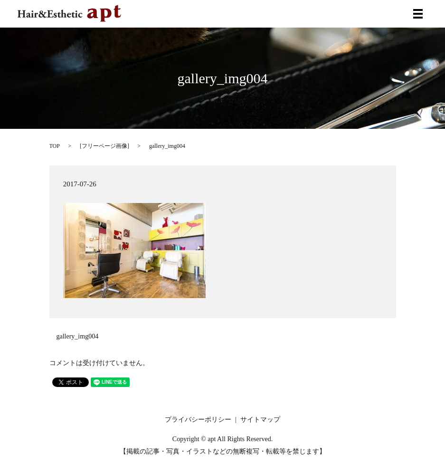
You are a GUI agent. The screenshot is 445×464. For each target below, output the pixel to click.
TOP (54, 146)
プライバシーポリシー (198, 419)
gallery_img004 (78, 336)
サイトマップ (260, 419)
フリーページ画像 (104, 146)
